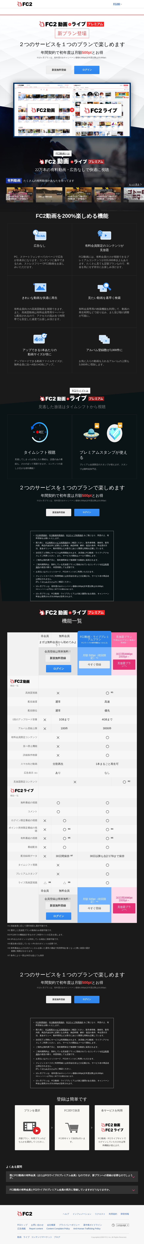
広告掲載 (21, 1228)
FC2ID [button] (117, 4)
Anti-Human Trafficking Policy (87, 1228)
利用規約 (113, 1214)
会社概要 (51, 1225)
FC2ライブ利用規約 (74, 535)
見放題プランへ (124, 664)
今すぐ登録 (94, 664)
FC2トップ (22, 1225)
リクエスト (100, 1214)
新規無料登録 (59, 70)
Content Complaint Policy (58, 1228)
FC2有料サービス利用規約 (56, 543)
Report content (36, 1228)
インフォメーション (82, 1214)
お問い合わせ (37, 1225)
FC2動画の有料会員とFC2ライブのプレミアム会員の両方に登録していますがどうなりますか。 (60, 1189)
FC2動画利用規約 (56, 535)
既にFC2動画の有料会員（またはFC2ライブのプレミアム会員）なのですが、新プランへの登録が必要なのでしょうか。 (71, 1176)
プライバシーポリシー (69, 1225)
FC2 (24, 3)
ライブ (26, 1237)
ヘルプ (66, 1214)
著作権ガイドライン (92, 1225)
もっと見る (134, 184)
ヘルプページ (49, 582)
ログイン (87, 69)
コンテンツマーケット (41, 1237)
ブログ (57, 1237)
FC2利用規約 (41, 535)
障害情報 (125, 1214)
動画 (19, 1237)
